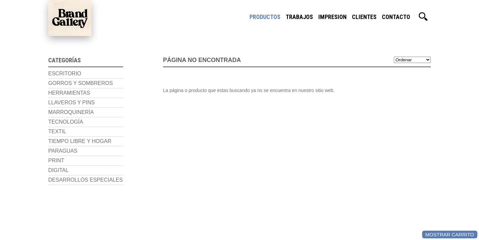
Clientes (364, 16)
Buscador (423, 17)
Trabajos (299, 16)
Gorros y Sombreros (80, 83)
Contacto (396, 16)
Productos (264, 16)
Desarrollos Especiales (85, 180)
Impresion (332, 16)
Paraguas (63, 151)
